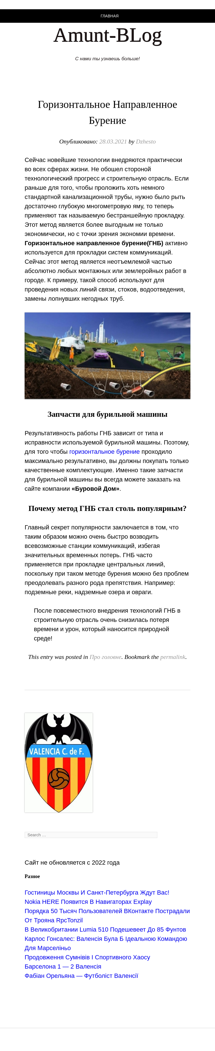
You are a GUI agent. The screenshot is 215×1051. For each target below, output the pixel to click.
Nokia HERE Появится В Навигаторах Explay (88, 901)
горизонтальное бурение (104, 451)
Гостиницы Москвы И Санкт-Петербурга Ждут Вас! (97, 892)
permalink (172, 656)
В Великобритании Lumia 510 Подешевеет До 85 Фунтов (105, 929)
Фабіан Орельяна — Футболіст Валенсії (81, 975)
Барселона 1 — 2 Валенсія (63, 966)
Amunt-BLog (107, 35)
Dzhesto (146, 141)
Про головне (105, 656)
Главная (109, 16)
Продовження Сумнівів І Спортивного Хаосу (87, 957)
